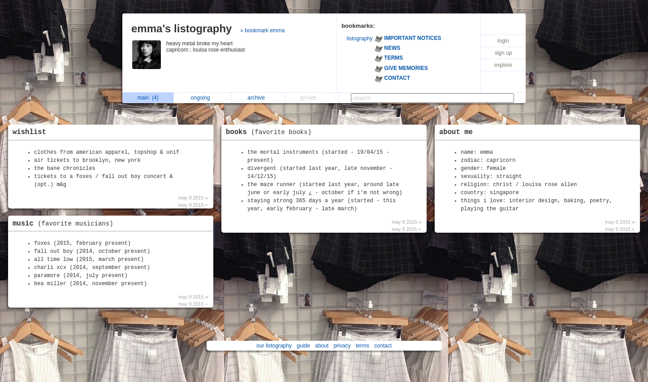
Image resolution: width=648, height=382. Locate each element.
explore (503, 65)
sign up (503, 53)
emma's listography (181, 28)
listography (360, 38)
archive (258, 98)
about (321, 346)
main (147, 98)
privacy (341, 346)
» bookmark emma (262, 30)
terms (362, 346)
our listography (274, 346)
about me (456, 132)
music (65, 224)
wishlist (29, 132)
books (271, 132)
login (503, 41)
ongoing (203, 98)
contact (383, 346)
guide (303, 346)
